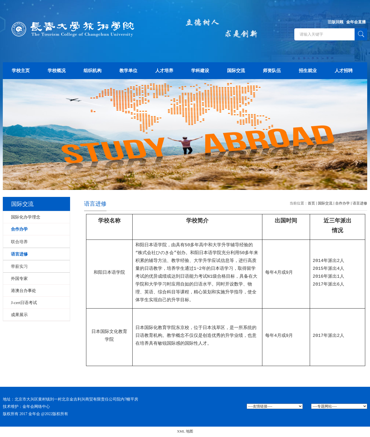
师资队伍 (272, 70)
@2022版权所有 (54, 415)
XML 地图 (185, 432)
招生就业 (308, 70)
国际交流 (236, 70)
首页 (311, 203)
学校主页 (21, 70)
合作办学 (342, 203)
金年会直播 (356, 22)
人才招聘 (344, 70)
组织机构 (92, 70)
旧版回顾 (335, 22)
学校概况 (57, 70)
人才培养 (164, 70)
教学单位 (128, 70)
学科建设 (200, 70)
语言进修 (360, 203)
